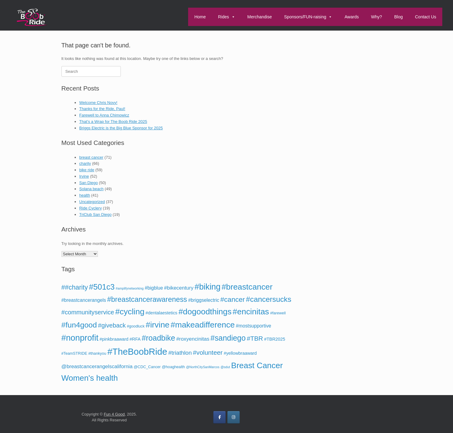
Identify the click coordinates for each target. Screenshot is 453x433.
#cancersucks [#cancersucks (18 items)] (268, 299)
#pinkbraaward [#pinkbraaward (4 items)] (113, 339)
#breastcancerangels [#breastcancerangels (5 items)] (83, 300)
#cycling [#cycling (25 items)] (130, 311)
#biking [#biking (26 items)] (208, 286)
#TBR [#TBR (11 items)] (255, 338)
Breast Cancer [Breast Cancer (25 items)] (257, 365)
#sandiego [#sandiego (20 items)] (228, 338)
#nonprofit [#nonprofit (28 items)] (79, 337)
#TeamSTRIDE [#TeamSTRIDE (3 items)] (74, 353)
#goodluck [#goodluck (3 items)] (136, 326)
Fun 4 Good (114, 414)
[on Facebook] (219, 417)
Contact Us (425, 16)
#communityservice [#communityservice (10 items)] (87, 312)
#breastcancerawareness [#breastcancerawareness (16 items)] (147, 299)
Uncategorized (92, 201)
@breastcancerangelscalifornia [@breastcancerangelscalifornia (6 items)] (97, 366)
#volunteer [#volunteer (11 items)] (207, 352)
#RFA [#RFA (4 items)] (135, 339)
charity (85, 163)
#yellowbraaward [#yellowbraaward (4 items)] (240, 353)
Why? (376, 16)
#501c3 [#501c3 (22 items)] (102, 287)
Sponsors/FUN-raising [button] (308, 17)
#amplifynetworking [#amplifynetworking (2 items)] (129, 288)
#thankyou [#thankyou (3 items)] (97, 353)
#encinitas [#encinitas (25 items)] (251, 311)
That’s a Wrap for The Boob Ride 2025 (113, 121)
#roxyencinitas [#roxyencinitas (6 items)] (192, 339)
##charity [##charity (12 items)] (74, 287)
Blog (398, 16)
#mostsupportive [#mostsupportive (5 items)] (253, 325)
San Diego (88, 182)
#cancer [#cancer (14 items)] (232, 299)
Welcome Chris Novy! (98, 102)
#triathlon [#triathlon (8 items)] (180, 353)
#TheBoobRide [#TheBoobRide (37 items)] (137, 351)
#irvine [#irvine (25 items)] (157, 324)
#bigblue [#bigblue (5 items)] (154, 288)
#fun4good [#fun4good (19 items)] (79, 325)
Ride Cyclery (90, 208)
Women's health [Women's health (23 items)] (89, 378)
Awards (351, 16)
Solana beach (91, 189)
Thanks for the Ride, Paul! (102, 108)
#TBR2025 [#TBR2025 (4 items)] (274, 339)
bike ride (86, 170)
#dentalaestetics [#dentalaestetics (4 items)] (161, 312)
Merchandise (259, 16)
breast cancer (91, 157)
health (84, 195)
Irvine (84, 176)
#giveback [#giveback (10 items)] (112, 325)
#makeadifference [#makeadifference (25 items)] (203, 324)
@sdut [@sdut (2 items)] (225, 367)
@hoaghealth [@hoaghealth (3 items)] (173, 367)
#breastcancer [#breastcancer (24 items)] (246, 286)
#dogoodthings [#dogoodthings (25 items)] (204, 311)
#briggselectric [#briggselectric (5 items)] (203, 300)
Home (200, 16)
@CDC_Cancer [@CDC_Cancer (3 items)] (147, 367)
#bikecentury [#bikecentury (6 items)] (178, 288)
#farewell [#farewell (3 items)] (278, 313)
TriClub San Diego (95, 214)
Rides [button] (226, 17)
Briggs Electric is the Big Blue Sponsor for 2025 (121, 128)
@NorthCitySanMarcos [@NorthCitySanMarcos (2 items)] (202, 367)
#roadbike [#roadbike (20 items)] (158, 338)
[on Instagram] (233, 417)
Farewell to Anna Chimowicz (104, 115)
